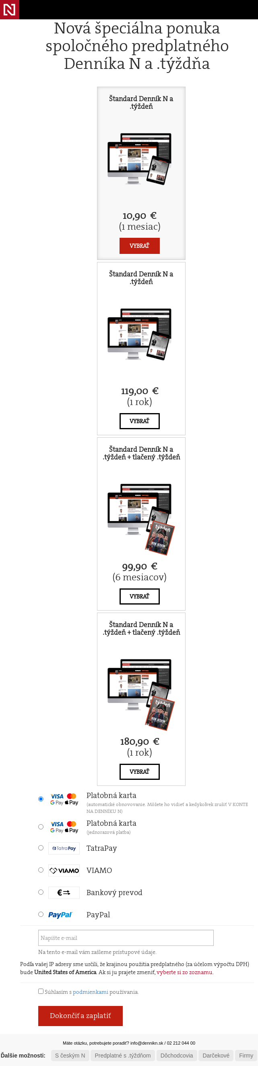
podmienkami (90, 991)
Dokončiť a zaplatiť (80, 1015)
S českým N (70, 1055)
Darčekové (215, 1055)
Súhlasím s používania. (88, 991)
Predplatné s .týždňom (123, 1055)
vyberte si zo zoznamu (185, 972)
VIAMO (80, 870)
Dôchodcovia (177, 1055)
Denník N (9, 9)
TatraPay (82, 848)
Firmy (246, 1055)
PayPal (79, 915)
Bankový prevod (95, 892)
